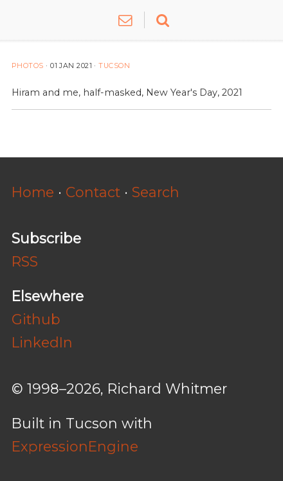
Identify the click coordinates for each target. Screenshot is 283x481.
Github (36, 319)
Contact (93, 192)
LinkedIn (42, 342)
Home (33, 192)
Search (155, 192)
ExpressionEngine (75, 446)
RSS (25, 261)
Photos (28, 66)
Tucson (114, 66)
